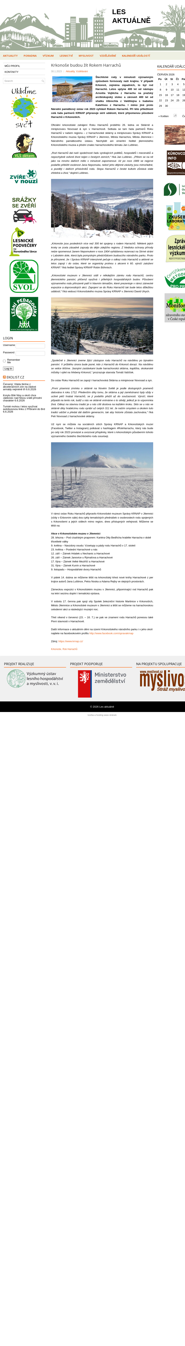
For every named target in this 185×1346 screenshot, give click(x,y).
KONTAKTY (11, 71)
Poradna (30, 55)
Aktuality (10, 55)
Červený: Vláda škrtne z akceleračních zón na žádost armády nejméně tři (19, 387)
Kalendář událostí (136, 55)
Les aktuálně (106, 706)
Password (8, 352)
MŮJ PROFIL (12, 65)
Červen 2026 (165, 74)
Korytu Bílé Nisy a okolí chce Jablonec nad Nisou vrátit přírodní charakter (22, 398)
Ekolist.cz (15, 377)
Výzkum (48, 55)
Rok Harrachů (69, 649)
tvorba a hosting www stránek (102, 715)
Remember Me (12, 361)
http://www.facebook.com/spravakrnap (111, 633)
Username (9, 345)
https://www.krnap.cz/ (70, 641)
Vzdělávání (108, 55)
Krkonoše (56, 649)
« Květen (163, 116)
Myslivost (86, 55)
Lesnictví (66, 55)
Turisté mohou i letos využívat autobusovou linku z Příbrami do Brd (24, 408)
